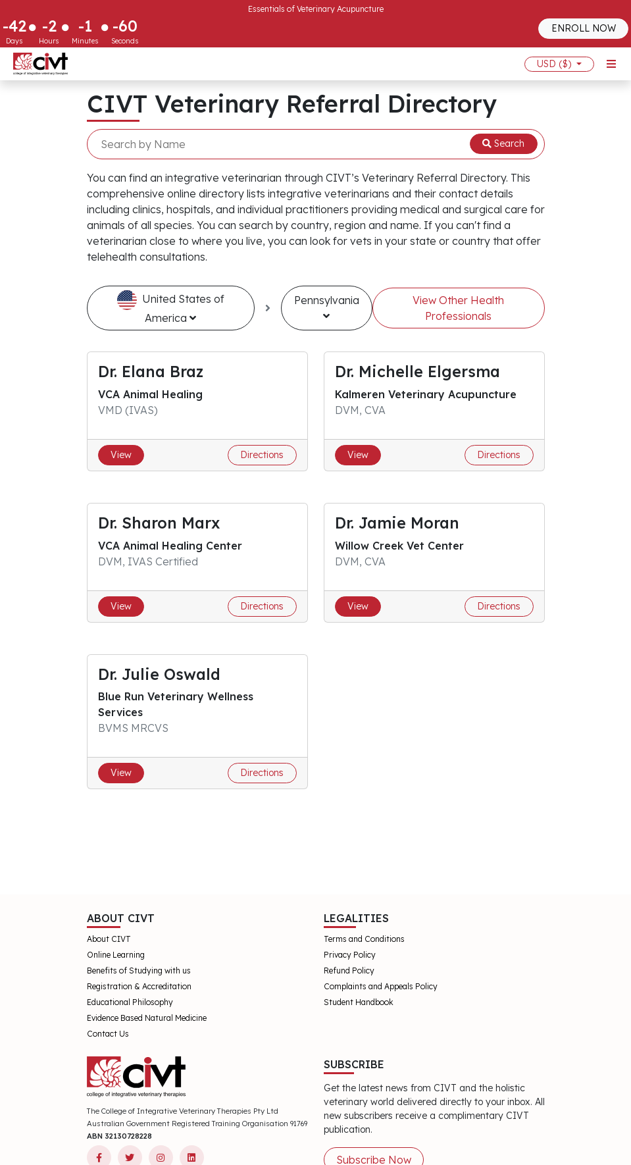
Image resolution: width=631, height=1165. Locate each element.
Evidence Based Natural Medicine (147, 1018)
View (121, 455)
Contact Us (108, 1034)
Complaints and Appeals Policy (381, 986)
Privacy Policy (350, 955)
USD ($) (555, 64)
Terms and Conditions (364, 939)
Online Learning (116, 955)
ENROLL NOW (583, 28)
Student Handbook (358, 1002)
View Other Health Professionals (458, 308)
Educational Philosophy (130, 1002)
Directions (262, 455)
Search (503, 143)
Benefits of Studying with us (139, 970)
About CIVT (109, 939)
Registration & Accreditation (139, 986)
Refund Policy (349, 970)
